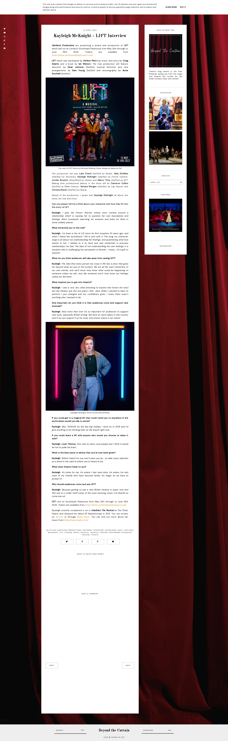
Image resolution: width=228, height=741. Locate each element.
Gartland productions (69, 530)
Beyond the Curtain (114, 730)
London (68, 532)
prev (51, 665)
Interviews (110, 530)
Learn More (171, 7)
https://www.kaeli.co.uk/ (76, 520)
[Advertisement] (90, 688)
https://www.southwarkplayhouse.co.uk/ (72, 55)
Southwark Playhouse (120, 532)
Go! (82, 730)
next (128, 665)
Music (77, 532)
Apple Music (83, 517)
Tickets (94, 535)
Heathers (87, 530)
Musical (85, 532)
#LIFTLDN (51, 530)
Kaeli (120, 530)
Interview (98, 530)
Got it (183, 7)
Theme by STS (117, 737)
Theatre (86, 535)
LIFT (61, 532)
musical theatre (99, 532)
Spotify (59, 517)
